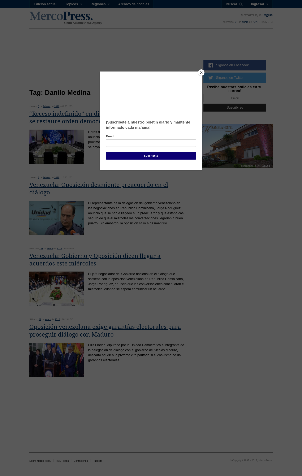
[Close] (201, 72)
